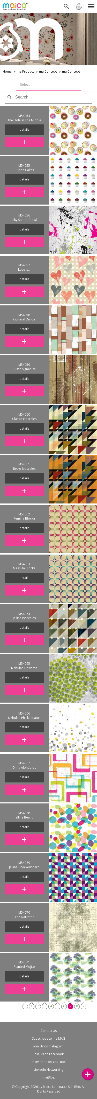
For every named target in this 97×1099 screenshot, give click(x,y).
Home (7, 71)
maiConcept (48, 71)
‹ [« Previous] (25, 1006)
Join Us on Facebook (49, 1054)
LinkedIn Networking (48, 1069)
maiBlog (48, 1077)
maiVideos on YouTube (49, 1062)
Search (66, 6)
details (24, 129)
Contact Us (49, 1030)
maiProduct (25, 71)
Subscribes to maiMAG (48, 1038)
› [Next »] (83, 1006)
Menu (90, 4)
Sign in (79, 6)
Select (25, 84)
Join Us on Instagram (48, 1046)
